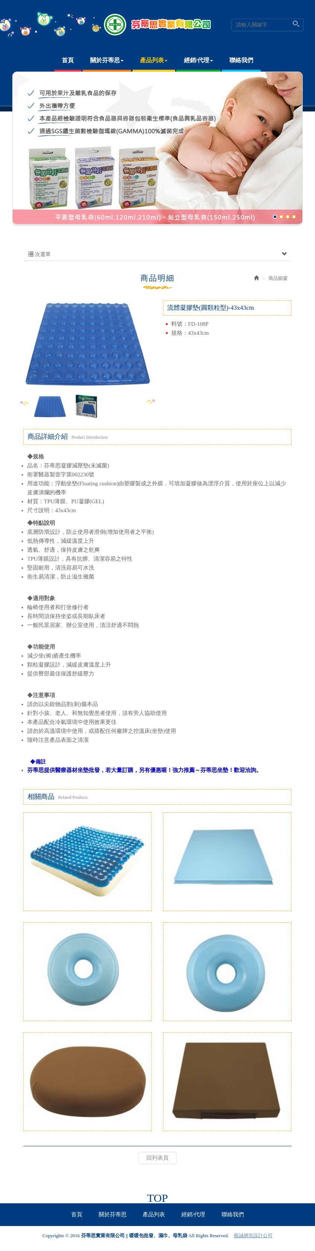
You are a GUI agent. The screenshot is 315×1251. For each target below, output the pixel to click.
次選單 (157, 254)
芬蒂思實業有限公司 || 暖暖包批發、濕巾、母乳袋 (158, 24)
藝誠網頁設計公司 (253, 1235)
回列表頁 (157, 1158)
